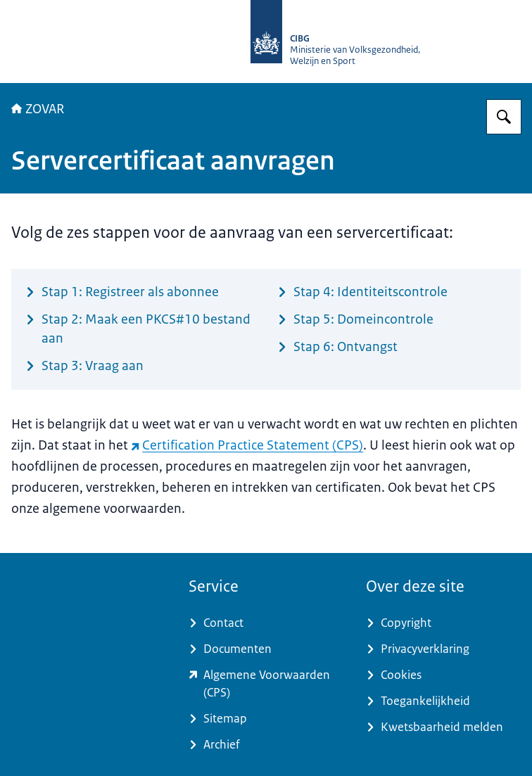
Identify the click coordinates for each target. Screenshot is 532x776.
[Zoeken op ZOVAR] (504, 117)
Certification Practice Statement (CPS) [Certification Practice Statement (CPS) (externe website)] (247, 445)
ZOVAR (37, 109)
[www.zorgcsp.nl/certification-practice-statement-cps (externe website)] (266, 683)
